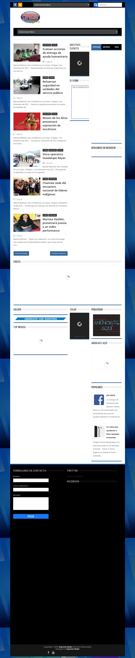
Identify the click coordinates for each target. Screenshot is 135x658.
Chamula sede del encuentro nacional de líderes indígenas (55, 188)
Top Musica (19, 327)
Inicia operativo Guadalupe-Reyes (54, 156)
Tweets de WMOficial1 (75, 476)
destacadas (46, 45)
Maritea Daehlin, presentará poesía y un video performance (55, 224)
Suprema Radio (115, 140)
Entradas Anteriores (59, 253)
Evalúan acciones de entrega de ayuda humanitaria (55, 52)
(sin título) (110, 395)
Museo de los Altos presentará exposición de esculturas (55, 123)
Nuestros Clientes (75, 46)
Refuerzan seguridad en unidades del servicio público (53, 87)
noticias (54, 45)
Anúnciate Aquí (99, 343)
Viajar (73, 309)
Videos (17, 261)
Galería (17, 309)
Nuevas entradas (21, 253)
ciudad (45, 77)
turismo (60, 150)
